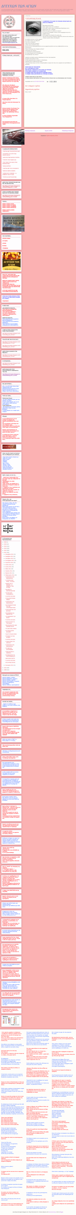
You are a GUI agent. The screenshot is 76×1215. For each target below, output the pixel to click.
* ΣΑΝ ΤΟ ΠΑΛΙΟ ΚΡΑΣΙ (11, 634)
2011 (5, 552)
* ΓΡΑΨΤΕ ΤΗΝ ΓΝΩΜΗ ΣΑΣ (9, 159)
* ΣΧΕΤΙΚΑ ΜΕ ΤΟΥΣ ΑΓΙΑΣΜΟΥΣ (10, 168)
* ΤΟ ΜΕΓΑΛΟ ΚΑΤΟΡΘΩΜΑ (9, 649)
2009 (5, 669)
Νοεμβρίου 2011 (9, 556)
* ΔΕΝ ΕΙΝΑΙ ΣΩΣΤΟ (10, 658)
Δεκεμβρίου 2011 (9, 554)
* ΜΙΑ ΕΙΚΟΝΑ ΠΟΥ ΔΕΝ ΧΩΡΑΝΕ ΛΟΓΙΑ (11, 626)
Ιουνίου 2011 (8, 566)
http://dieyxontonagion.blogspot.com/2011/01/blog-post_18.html (11, 334)
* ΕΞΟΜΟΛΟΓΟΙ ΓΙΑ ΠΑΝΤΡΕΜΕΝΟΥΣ (10, 655)
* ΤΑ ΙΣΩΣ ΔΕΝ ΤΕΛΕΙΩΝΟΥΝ (9, 593)
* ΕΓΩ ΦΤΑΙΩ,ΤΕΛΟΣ (10, 662)
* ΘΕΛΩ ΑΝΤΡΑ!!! (6, 166)
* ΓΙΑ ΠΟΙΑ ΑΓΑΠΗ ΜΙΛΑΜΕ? (9, 631)
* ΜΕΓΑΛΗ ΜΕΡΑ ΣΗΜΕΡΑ (8, 170)
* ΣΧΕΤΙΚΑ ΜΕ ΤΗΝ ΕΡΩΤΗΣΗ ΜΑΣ (11, 151)
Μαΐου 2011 (8, 568)
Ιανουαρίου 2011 (9, 665)
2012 (5, 550)
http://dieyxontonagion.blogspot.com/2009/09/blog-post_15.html (11, 355)
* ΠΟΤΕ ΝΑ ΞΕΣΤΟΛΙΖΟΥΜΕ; (9, 177)
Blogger (61, 1212)
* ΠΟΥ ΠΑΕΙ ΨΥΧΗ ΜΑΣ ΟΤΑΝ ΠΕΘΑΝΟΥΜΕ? (9, 163)
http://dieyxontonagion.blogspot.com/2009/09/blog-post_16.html (11, 364)
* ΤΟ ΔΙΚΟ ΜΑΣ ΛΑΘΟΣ (10, 628)
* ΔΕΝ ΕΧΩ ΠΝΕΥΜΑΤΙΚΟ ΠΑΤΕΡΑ (10, 157)
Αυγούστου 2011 (9, 562)
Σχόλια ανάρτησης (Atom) (52, 135)
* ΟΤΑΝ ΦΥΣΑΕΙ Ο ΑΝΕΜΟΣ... (9, 652)
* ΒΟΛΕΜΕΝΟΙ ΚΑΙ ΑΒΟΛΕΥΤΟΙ (9, 613)
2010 (5, 667)
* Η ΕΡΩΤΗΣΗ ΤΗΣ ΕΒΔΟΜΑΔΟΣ (9, 577)
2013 (5, 548)
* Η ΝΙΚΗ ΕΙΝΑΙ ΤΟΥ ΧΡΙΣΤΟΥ (10, 642)
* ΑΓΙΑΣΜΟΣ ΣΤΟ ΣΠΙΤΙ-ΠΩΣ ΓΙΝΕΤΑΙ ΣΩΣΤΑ (9, 154)
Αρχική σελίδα (48, 130)
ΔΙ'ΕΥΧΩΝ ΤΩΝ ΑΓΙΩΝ (18, 6)
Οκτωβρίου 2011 (9, 558)
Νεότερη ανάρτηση (30, 130)
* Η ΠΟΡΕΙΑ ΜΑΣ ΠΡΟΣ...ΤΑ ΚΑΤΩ (9, 581)
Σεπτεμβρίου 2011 (9, 560)
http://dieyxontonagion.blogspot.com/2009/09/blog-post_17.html (11, 342)
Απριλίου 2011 (9, 571)
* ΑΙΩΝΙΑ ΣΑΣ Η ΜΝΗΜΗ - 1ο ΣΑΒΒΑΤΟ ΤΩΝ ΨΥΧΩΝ (9, 174)
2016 (5, 542)
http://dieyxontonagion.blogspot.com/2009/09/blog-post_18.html (11, 346)
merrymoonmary (52, 1212)
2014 (5, 546)
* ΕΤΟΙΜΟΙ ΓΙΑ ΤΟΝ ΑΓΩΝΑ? (10, 637)
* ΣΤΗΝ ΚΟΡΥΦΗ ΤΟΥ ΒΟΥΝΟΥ (10, 610)
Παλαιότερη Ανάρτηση (68, 130)
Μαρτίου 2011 (8, 573)
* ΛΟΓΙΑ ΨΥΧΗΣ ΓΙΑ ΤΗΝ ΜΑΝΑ (10, 622)
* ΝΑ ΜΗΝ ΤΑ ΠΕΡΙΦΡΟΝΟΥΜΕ (10, 590)
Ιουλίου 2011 (8, 564)
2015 (5, 544)
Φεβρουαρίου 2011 (10, 575)
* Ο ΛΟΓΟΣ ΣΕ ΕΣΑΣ (10, 596)
